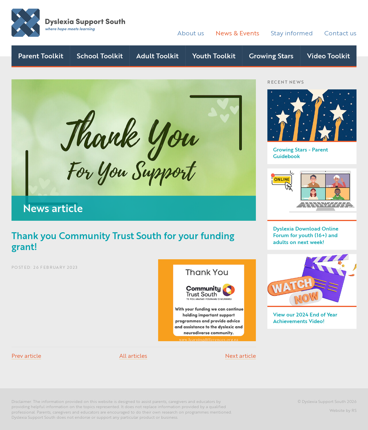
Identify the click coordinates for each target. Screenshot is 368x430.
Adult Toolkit (157, 55)
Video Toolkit (328, 55)
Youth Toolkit (213, 55)
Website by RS (342, 410)
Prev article (26, 355)
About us (190, 32)
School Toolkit (100, 55)
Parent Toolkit (40, 55)
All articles (133, 355)
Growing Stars (271, 55)
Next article (240, 355)
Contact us (340, 32)
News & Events (237, 32)
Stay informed (292, 32)
